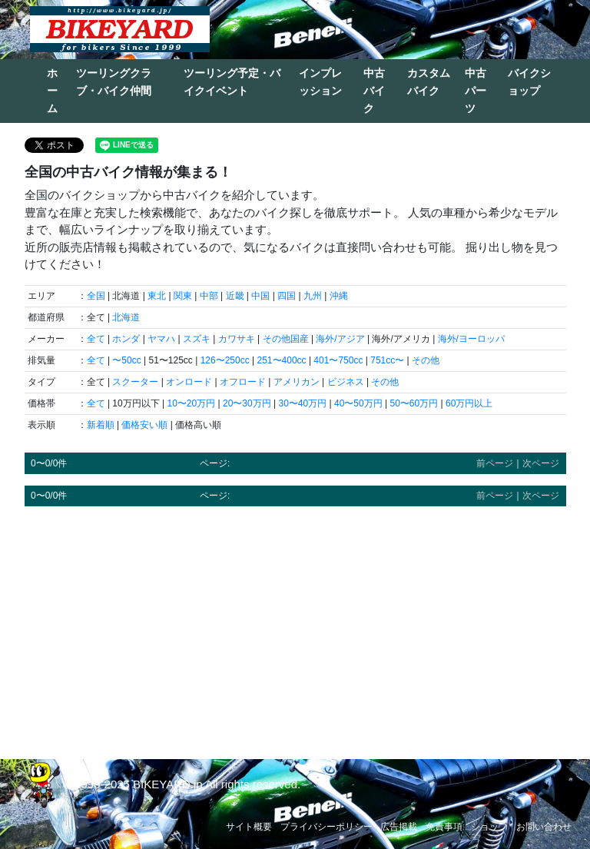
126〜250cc (225, 360)
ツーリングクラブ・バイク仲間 (113, 82)
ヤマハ (161, 338)
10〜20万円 (191, 403)
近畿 (235, 295)
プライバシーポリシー (326, 826)
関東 (183, 295)
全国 (96, 295)
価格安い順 (144, 425)
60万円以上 (469, 403)
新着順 (100, 425)
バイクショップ (529, 82)
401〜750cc (338, 360)
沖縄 (339, 295)
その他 (425, 360)
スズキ (196, 338)
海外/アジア (340, 338)
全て (96, 338)
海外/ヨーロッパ (471, 338)
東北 (157, 295)
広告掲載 (398, 826)
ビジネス (345, 381)
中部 (209, 295)
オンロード (189, 381)
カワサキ (236, 338)
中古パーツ (475, 90)
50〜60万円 (413, 403)
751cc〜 (387, 360)
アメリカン (296, 381)
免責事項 (444, 826)
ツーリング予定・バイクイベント (232, 82)
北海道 (126, 317)
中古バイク (374, 90)
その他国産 (286, 338)
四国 (286, 295)
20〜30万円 (247, 403)
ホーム (52, 90)
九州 (312, 295)
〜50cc (126, 360)
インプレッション (320, 82)
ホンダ (126, 338)
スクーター (135, 381)
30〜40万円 (302, 403)
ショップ (489, 826)
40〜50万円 (358, 403)
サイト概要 (249, 826)
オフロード (243, 381)
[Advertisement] (295, 625)
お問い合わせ (544, 826)
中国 (260, 295)
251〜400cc (282, 360)
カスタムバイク (428, 82)
